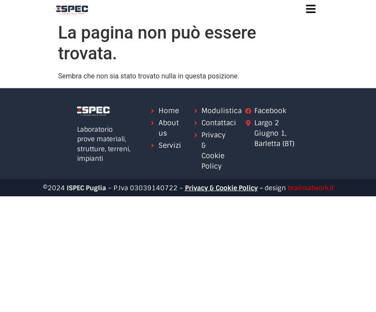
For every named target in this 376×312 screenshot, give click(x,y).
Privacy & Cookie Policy (221, 188)
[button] (310, 9)
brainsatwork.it (311, 188)
